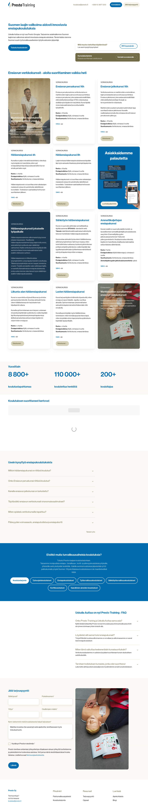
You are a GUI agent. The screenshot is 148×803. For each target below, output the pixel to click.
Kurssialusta (115, 5)
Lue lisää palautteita (109, 204)
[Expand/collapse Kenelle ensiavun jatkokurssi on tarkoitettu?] (92, 456)
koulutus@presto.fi (80, 5)
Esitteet (86, 769)
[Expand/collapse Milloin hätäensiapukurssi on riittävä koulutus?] (92, 435)
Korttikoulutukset (57, 552)
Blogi (115, 765)
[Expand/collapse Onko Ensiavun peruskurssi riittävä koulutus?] (92, 446)
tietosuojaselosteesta (35, 720)
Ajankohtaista (118, 761)
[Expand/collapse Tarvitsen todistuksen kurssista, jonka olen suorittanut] (137, 629)
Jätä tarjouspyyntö (131, 5)
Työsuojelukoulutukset (42, 545)
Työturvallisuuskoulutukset (91, 545)
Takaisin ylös (90, 496)
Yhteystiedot (118, 773)
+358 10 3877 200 (99, 5)
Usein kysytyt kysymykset (123, 769)
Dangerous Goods (60, 769)
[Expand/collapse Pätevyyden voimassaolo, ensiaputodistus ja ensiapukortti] (92, 487)
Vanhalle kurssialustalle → (126, 57)
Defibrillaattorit (58, 773)
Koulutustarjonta (19, 545)
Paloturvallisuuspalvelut (62, 761)
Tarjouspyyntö (88, 761)
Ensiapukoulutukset (65, 545)
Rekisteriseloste (132, 791)
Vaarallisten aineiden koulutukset (84, 552)
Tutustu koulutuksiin (19, 48)
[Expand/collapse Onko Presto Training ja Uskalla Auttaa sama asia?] (137, 585)
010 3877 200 (13, 768)
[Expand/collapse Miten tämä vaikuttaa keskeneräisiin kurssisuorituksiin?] (137, 614)
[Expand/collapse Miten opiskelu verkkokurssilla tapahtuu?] (92, 477)
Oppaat (86, 765)
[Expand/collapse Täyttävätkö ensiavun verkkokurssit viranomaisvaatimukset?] (92, 466)
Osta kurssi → (62, 138)
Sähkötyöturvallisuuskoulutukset (121, 545)
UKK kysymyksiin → (128, 46)
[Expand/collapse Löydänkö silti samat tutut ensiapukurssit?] (137, 600)
